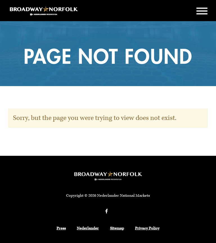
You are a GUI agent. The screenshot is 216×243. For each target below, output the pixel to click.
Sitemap (117, 228)
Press (61, 228)
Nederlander (88, 228)
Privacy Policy (147, 228)
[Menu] (202, 11)
